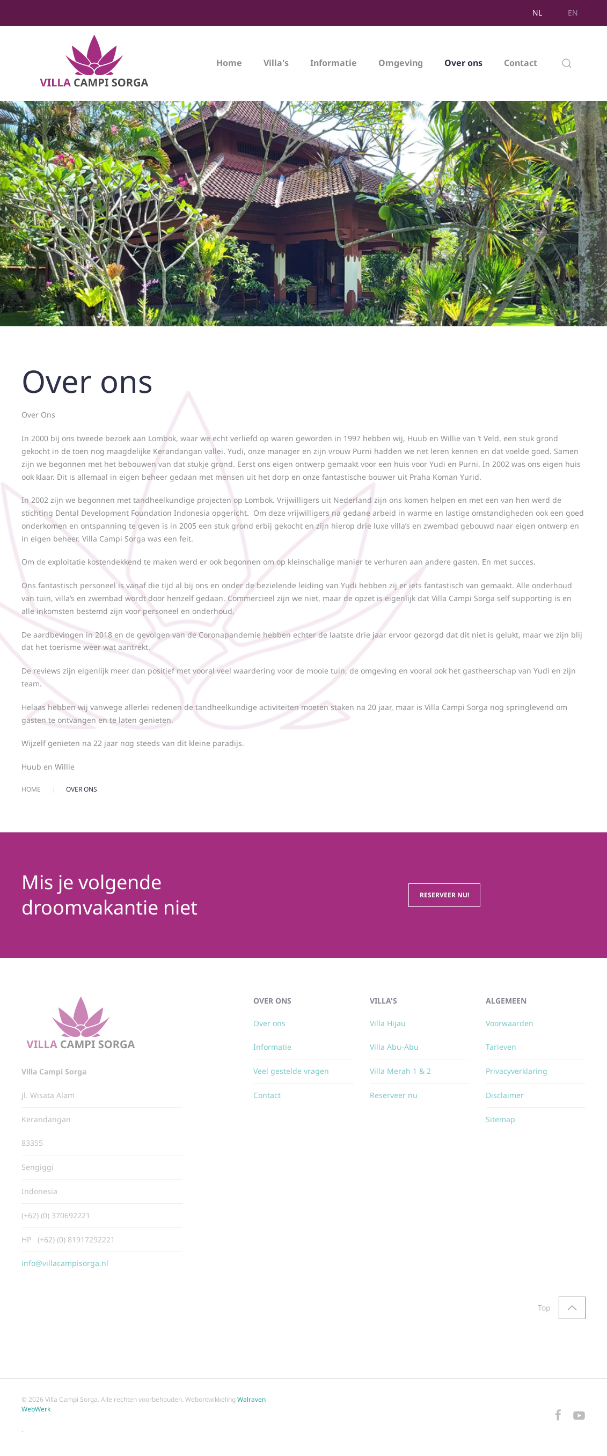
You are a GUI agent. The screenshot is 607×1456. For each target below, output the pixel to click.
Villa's (276, 63)
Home (229, 63)
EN (573, 13)
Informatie (333, 63)
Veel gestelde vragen (291, 1071)
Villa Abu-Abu (394, 1047)
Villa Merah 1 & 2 (400, 1071)
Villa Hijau (388, 1023)
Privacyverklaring (516, 1071)
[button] (567, 63)
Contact (520, 63)
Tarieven (501, 1047)
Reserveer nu (394, 1095)
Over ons (463, 63)
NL (537, 13)
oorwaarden (511, 1023)
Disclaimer (505, 1095)
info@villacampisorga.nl (64, 1263)
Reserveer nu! (444, 894)
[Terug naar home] (95, 63)
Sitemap (500, 1119)
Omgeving (400, 63)
